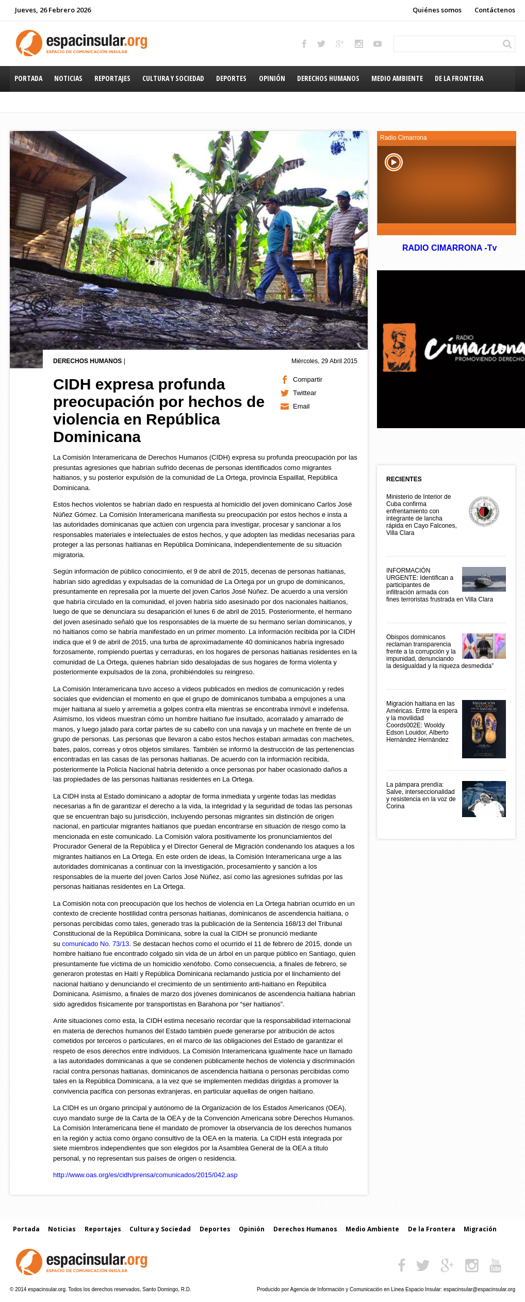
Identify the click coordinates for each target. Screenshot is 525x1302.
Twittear (305, 393)
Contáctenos (494, 9)
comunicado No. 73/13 (95, 944)
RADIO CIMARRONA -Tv (449, 247)
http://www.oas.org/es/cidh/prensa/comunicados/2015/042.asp (145, 1175)
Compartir (307, 379)
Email (301, 406)
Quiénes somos (437, 9)
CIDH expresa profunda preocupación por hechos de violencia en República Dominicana (159, 410)
